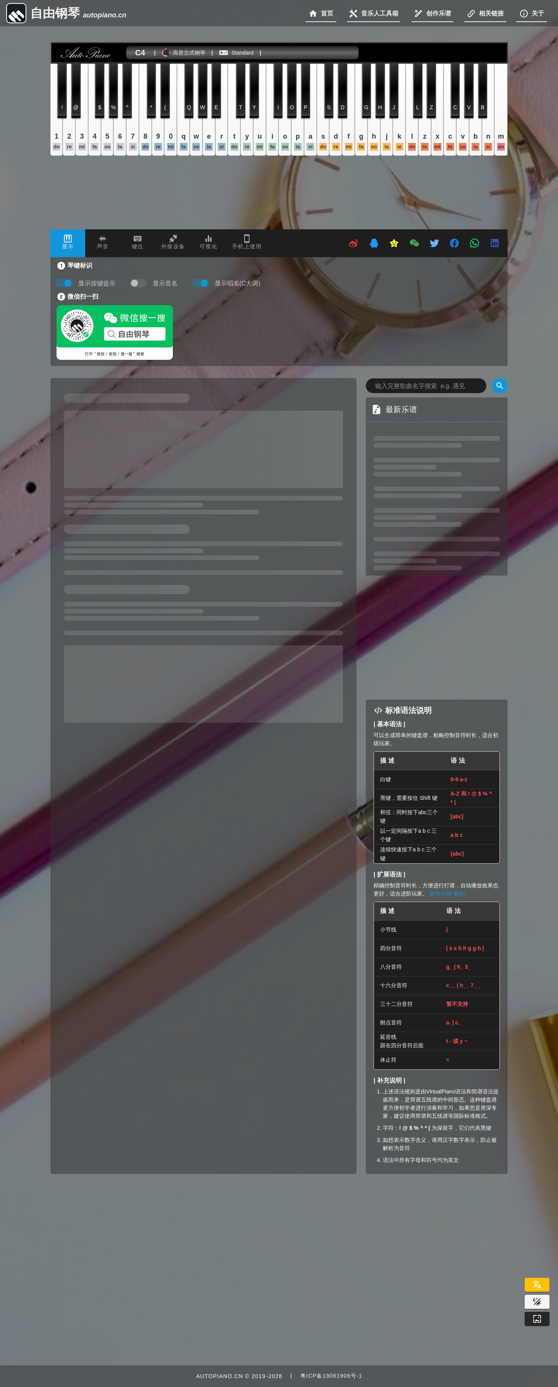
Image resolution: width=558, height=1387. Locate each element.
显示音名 (165, 283)
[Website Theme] (537, 1302)
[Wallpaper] (537, 1319)
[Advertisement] (437, 637)
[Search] (500, 386)
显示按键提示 (96, 283)
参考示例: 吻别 (447, 893)
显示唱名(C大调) (237, 283)
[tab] (67, 243)
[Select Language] (537, 1285)
